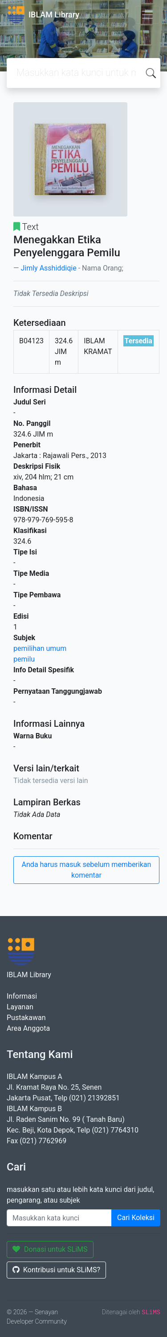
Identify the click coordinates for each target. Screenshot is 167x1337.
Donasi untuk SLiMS (50, 1249)
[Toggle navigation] (147, 15)
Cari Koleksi (136, 1217)
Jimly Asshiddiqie (48, 268)
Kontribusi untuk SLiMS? (56, 1270)
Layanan (20, 1007)
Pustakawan (26, 1017)
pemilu (24, 659)
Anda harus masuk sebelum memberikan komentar (86, 869)
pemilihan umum (39, 648)
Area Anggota (28, 1028)
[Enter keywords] (59, 1217)
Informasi (22, 996)
